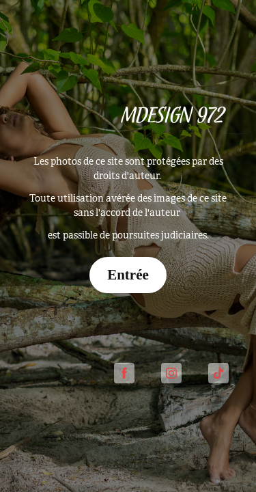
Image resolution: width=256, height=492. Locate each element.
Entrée (128, 274)
